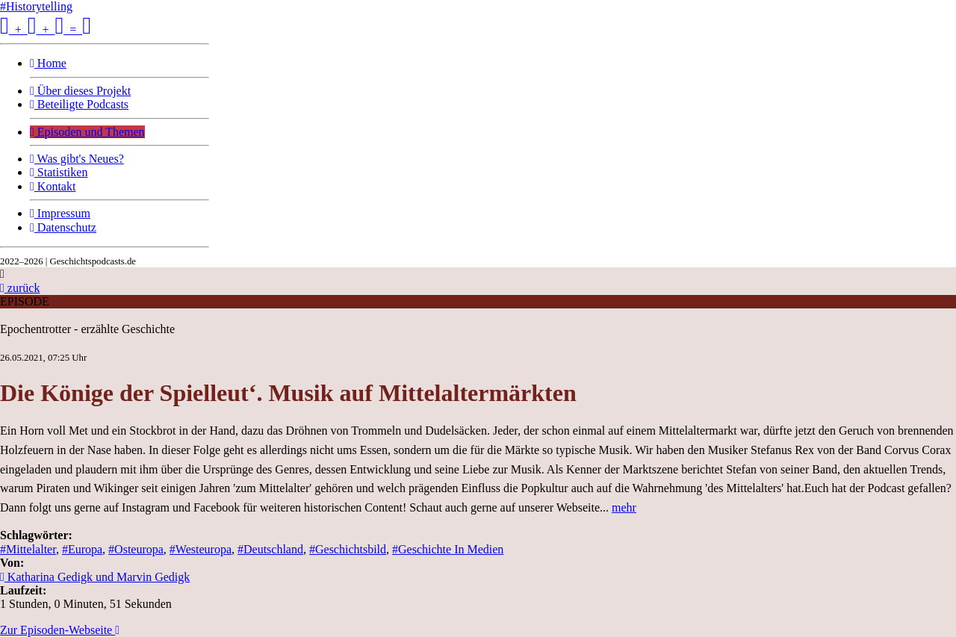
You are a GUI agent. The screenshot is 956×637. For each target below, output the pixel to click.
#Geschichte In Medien (447, 549)
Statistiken (58, 172)
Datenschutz (63, 227)
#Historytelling (36, 6)
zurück (20, 288)
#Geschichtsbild (347, 549)
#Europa (82, 549)
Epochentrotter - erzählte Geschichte (87, 329)
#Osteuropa (136, 549)
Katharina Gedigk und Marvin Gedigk (95, 577)
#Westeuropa (201, 549)
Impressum (60, 213)
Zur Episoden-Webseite (60, 630)
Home (48, 63)
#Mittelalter (28, 549)
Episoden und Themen (87, 131)
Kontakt (52, 186)
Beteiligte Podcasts (79, 104)
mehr (624, 507)
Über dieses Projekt (80, 90)
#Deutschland (270, 549)
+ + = (45, 29)
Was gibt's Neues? (77, 158)
